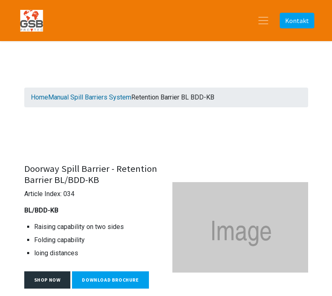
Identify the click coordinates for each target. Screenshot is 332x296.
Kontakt (297, 20)
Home (39, 97)
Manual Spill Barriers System (89, 97)
